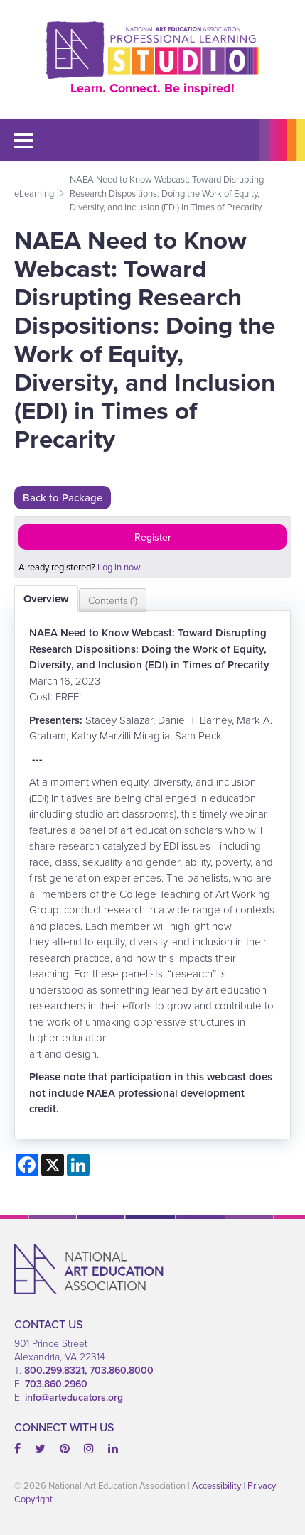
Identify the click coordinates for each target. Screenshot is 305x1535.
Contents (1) (112, 600)
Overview (46, 599)
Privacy (261, 1485)
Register (152, 537)
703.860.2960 (56, 1384)
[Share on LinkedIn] (78, 1165)
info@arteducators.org (74, 1397)
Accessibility (216, 1485)
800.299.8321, (57, 1370)
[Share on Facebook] (27, 1165)
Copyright (33, 1499)
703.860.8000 (122, 1370)
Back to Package (62, 497)
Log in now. (119, 567)
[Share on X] (52, 1165)
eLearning (34, 193)
